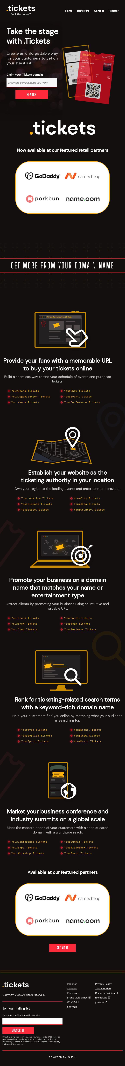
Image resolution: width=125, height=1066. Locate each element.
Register (113, 11)
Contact (99, 11)
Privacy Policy (103, 984)
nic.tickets (101, 997)
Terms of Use (18, 1044)
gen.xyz (99, 1002)
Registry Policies (105, 993)
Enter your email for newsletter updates (21, 1015)
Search (31, 94)
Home (68, 11)
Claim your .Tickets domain (25, 75)
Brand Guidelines (77, 997)
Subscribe (12, 1030)
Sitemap (72, 1006)
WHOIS (71, 1002)
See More (62, 948)
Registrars (83, 11)
